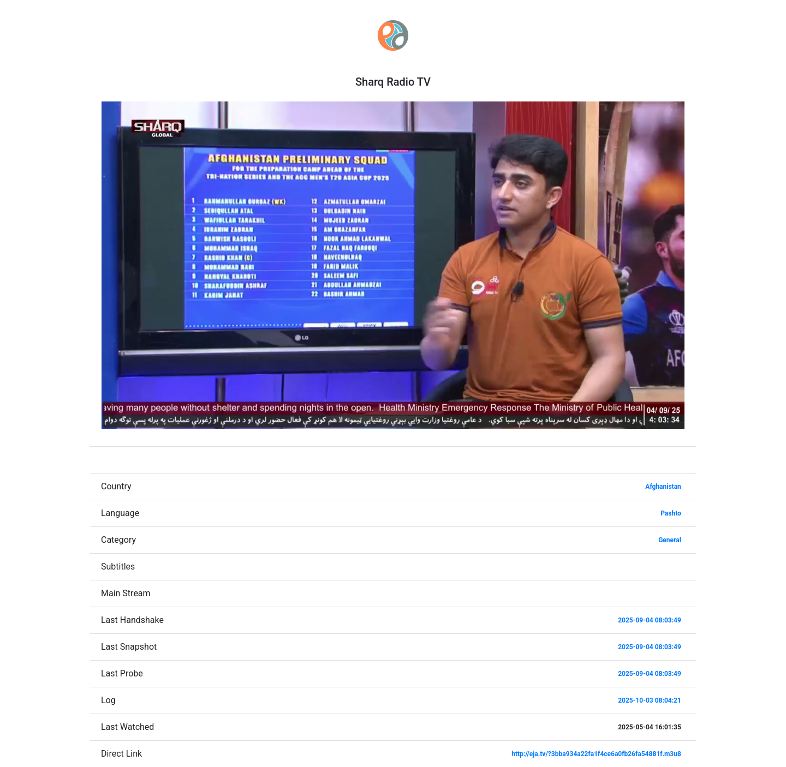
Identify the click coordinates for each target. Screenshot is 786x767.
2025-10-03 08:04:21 (649, 700)
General (669, 540)
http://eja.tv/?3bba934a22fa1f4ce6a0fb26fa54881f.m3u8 (596, 754)
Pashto (670, 513)
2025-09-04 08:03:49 (649, 620)
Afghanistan (663, 486)
